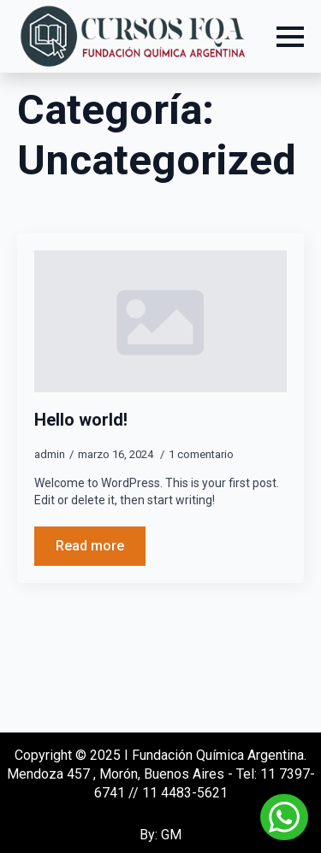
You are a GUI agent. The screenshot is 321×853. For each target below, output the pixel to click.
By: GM (160, 835)
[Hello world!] (160, 321)
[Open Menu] (290, 36)
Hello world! (81, 419)
